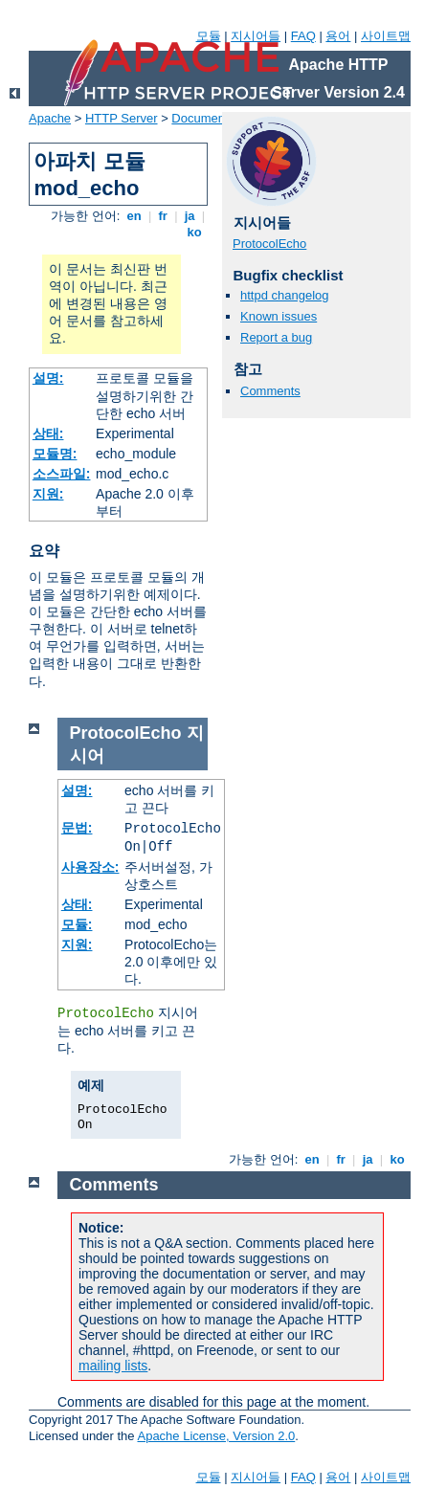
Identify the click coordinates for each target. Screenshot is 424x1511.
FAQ (303, 36)
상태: (48, 433)
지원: (48, 493)
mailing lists (112, 1365)
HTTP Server (121, 118)
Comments (270, 391)
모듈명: (55, 453)
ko (194, 232)
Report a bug (276, 337)
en (134, 216)
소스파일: (62, 473)
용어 (337, 36)
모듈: (77, 924)
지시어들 (255, 36)
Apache (50, 118)
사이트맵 (386, 36)
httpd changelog (284, 295)
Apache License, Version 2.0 (216, 1436)
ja (189, 216)
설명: (48, 378)
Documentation (213, 118)
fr (163, 216)
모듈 (208, 36)
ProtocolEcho (269, 243)
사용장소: (90, 867)
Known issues (278, 316)
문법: (77, 827)
